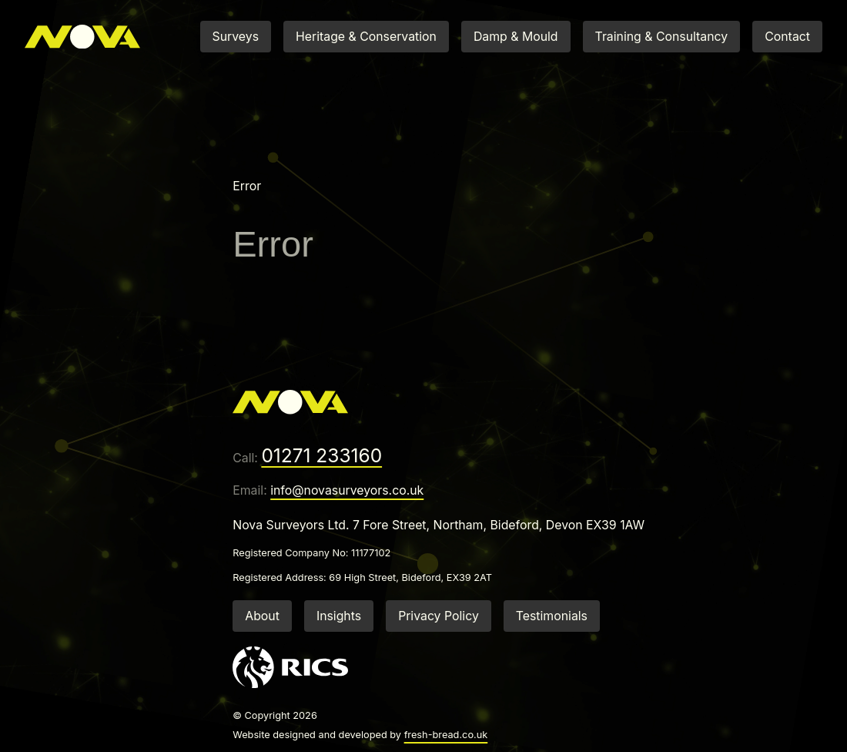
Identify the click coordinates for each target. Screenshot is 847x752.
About (262, 616)
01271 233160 (321, 455)
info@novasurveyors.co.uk (347, 490)
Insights (338, 616)
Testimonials (552, 616)
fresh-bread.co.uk (446, 734)
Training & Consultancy (661, 36)
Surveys (236, 36)
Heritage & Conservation (366, 36)
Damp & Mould (516, 36)
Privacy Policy (438, 616)
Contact (787, 36)
